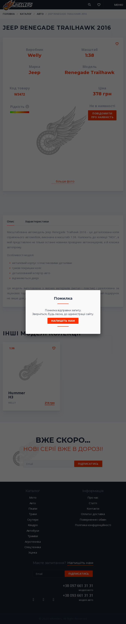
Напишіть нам (63, 320)
